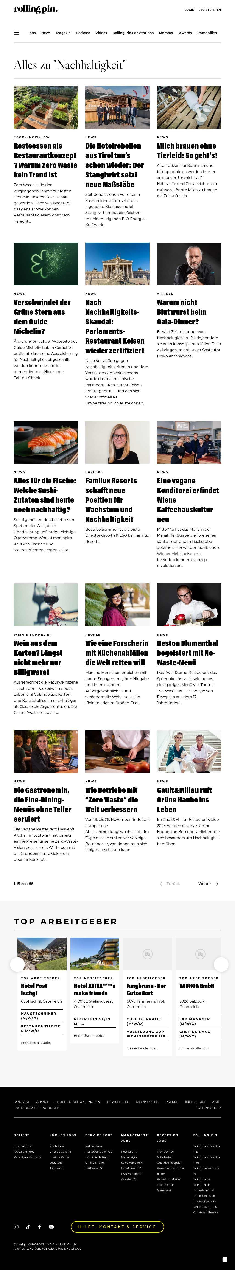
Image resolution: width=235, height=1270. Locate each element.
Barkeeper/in (94, 1168)
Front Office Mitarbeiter (165, 1154)
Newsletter (118, 1101)
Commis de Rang (97, 1157)
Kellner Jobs (93, 1146)
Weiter (208, 883)
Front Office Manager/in (165, 1187)
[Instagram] (16, 1226)
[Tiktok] (27, 1226)
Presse (171, 1101)
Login (190, 9)
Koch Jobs (57, 1146)
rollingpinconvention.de (206, 1159)
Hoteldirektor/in (132, 1168)
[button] (17, 964)
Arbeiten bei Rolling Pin (77, 1101)
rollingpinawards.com (206, 1170)
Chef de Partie (59, 1157)
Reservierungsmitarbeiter (170, 1170)
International (23, 1146)
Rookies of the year (206, 1212)
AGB (215, 1101)
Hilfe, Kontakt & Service (117, 1226)
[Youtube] (51, 1226)
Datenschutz (208, 1108)
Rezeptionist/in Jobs (28, 1157)
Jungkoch (56, 1168)
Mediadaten (147, 1101)
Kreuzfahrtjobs (24, 1151)
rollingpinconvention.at (206, 1148)
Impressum (195, 1101)
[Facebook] (39, 1226)
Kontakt (21, 1101)
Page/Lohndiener (169, 1179)
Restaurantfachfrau (98, 1151)
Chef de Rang (94, 1162)
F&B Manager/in (132, 1173)
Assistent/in (129, 1179)
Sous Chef (56, 1162)
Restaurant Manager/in (129, 1154)
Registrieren (209, 9)
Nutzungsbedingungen (38, 1108)
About (42, 1101)
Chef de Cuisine (60, 1151)
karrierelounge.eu (205, 1206)
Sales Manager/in (132, 1162)
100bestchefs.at (203, 1190)
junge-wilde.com (204, 1201)
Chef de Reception (169, 1162)
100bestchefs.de (204, 1195)
